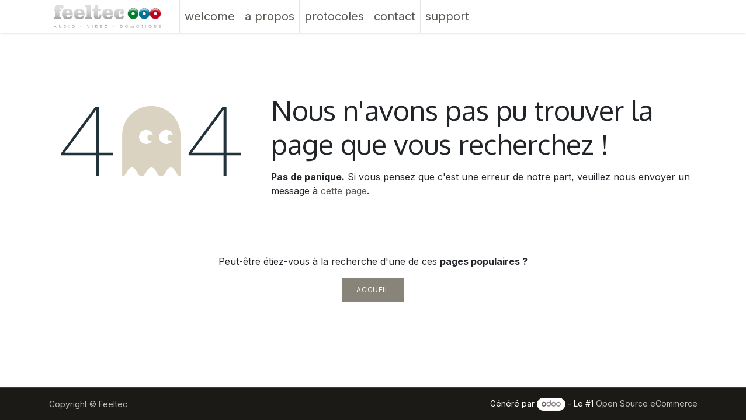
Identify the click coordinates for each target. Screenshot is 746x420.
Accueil (372, 289)
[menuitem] (210, 16)
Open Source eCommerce (647, 403)
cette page (344, 191)
